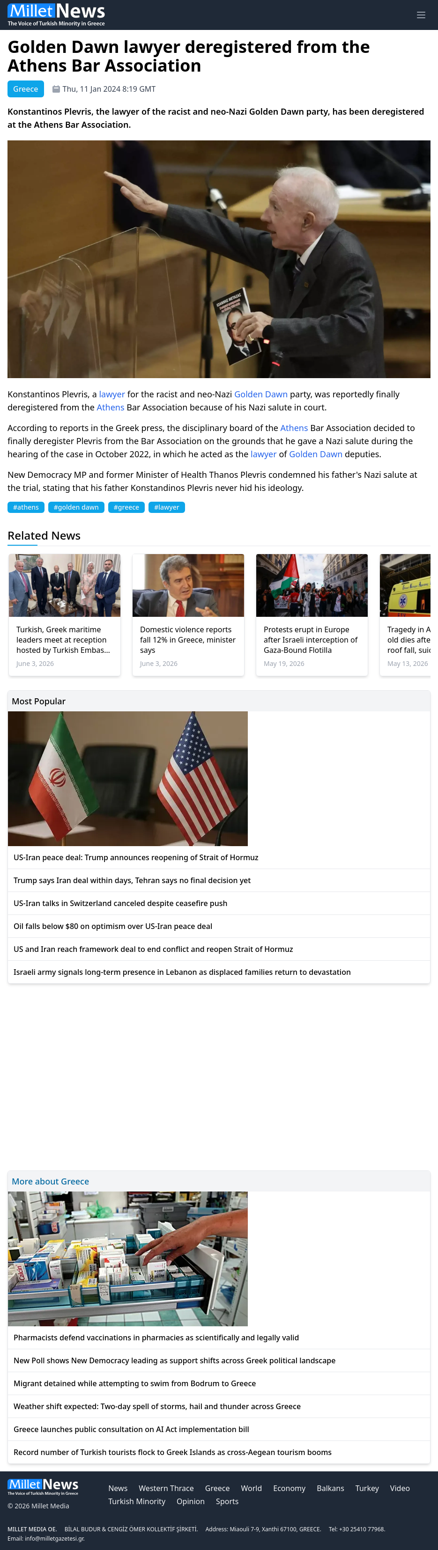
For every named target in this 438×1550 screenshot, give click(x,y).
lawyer (112, 394)
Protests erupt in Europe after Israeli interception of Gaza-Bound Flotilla (310, 639)
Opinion (191, 1501)
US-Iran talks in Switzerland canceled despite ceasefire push (121, 903)
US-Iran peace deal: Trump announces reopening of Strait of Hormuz (136, 857)
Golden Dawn (261, 394)
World (251, 1488)
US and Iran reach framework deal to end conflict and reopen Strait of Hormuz (153, 949)
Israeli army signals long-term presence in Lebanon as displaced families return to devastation (182, 972)
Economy (289, 1488)
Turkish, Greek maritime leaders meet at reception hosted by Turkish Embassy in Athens (63, 639)
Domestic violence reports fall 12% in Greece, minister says (188, 639)
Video (400, 1488)
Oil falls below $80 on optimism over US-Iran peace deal (113, 926)
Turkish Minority (136, 1501)
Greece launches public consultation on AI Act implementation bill (131, 1429)
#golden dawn (76, 507)
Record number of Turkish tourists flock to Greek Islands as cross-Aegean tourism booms (173, 1452)
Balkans (330, 1488)
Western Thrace (166, 1488)
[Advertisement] (219, 1075)
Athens (111, 407)
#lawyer (166, 507)
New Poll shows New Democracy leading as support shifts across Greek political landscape (174, 1360)
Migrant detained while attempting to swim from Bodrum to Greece (135, 1383)
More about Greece (50, 1181)
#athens (26, 507)
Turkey (367, 1488)
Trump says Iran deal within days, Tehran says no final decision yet (132, 880)
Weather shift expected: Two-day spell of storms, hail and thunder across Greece (157, 1406)
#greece (126, 507)
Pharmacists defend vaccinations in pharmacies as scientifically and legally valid (156, 1337)
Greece (217, 1488)
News (117, 1488)
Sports (227, 1501)
